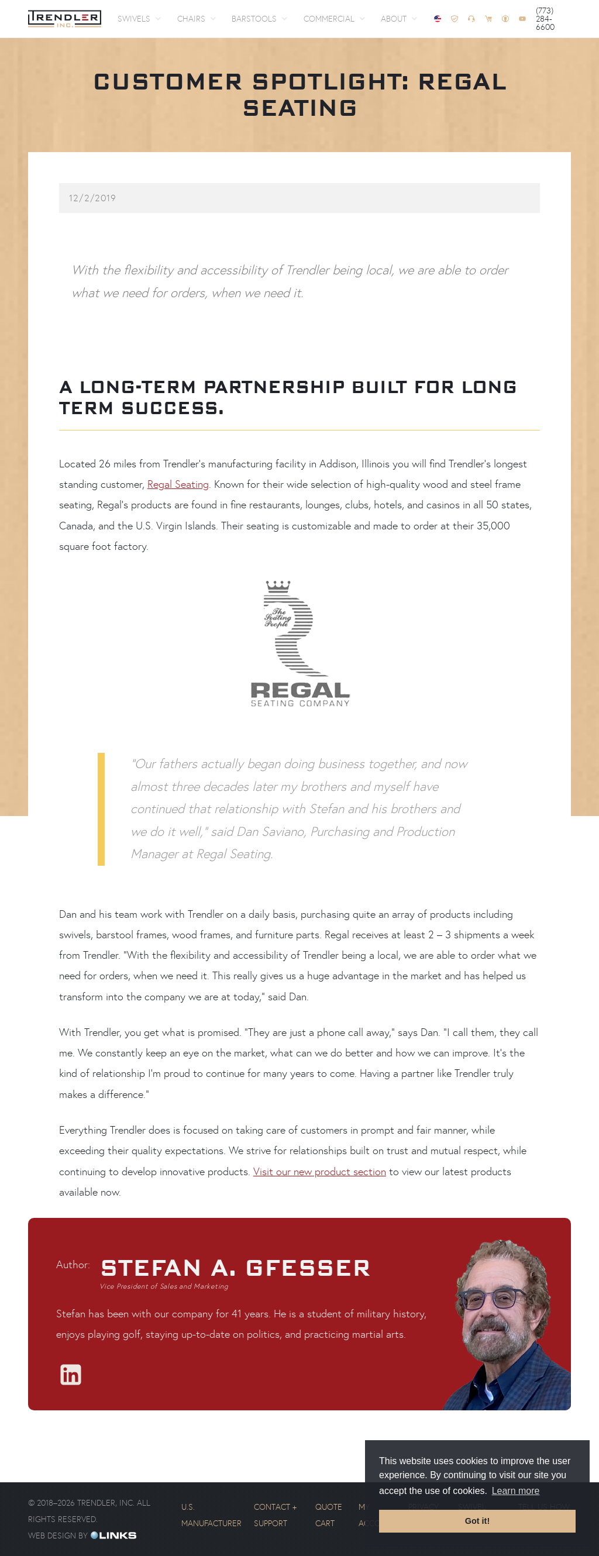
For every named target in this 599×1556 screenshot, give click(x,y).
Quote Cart (328, 1515)
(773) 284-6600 (545, 18)
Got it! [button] (477, 1521)
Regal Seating (178, 484)
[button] (139, 18)
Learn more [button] (516, 1491)
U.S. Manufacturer (211, 1515)
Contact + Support (275, 1515)
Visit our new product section (319, 1171)
